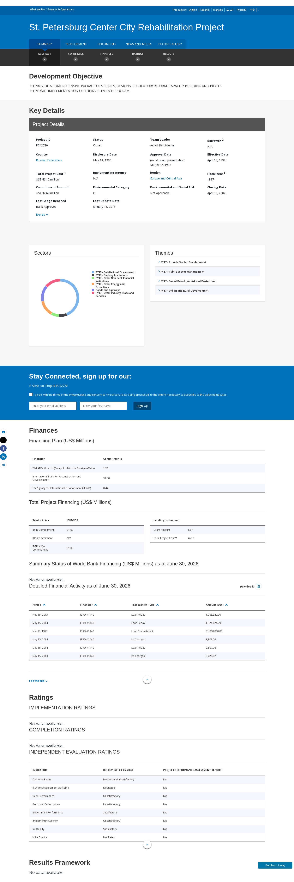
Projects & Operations (61, 9)
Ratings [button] (138, 57)
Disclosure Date (105, 154)
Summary (44, 44)
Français (218, 10)
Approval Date (161, 154)
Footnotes (36, 681)
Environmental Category (111, 187)
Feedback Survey (275, 865)
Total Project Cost (51, 173)
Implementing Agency (109, 173)
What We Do (37, 9)
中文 (252, 10)
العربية (229, 10)
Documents (106, 44)
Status (98, 139)
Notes (40, 214)
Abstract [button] (44, 57)
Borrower (215, 140)
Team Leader (160, 139)
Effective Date (218, 154)
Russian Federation (49, 160)
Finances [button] (107, 57)
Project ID (43, 139)
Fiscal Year (216, 173)
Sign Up (142, 406)
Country (42, 154)
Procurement (76, 44)
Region (155, 173)
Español (205, 10)
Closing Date (216, 187)
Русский (241, 10)
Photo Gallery (170, 44)
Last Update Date (106, 201)
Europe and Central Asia (166, 178)
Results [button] (169, 57)
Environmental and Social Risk (172, 187)
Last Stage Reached (51, 201)
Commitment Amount (52, 187)
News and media (138, 44)
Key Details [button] (76, 57)
